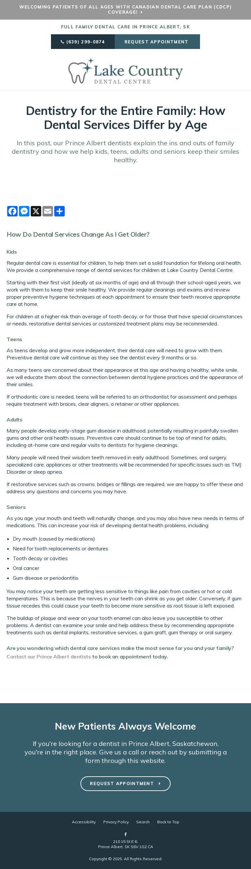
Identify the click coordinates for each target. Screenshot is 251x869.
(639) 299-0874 (85, 41)
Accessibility (84, 821)
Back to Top (168, 821)
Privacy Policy (116, 821)
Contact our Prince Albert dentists (49, 656)
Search (143, 821)
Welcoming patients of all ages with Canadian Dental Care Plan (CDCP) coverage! (125, 9)
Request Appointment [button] (157, 41)
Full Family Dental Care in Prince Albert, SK (125, 26)
